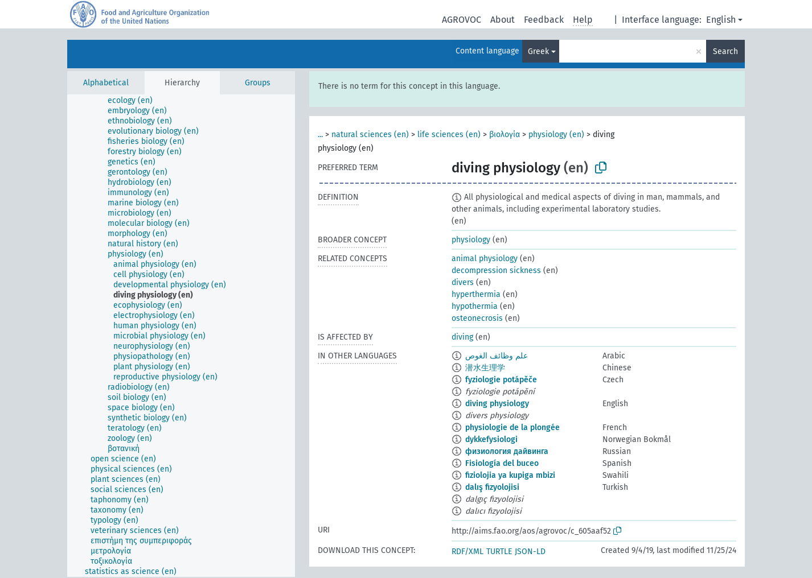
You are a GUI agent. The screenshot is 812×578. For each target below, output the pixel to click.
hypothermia (475, 306)
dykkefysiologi (491, 439)
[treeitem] (135, 101)
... (320, 134)
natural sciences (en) (370, 134)
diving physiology (497, 403)
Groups (257, 83)
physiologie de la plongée (512, 427)
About (502, 19)
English (721, 19)
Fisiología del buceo (502, 463)
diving (462, 337)
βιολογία (504, 134)
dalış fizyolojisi (492, 487)
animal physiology (485, 258)
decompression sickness (496, 270)
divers (463, 282)
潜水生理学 (485, 368)
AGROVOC (461, 19)
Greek (538, 51)
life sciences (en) (449, 134)
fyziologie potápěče (501, 380)
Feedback (544, 19)
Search (725, 51)
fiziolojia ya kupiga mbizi (510, 475)
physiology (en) (556, 134)
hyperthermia (476, 294)
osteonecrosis (477, 318)
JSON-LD (530, 551)
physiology (471, 240)
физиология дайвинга (506, 451)
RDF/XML (467, 551)
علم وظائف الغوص (496, 356)
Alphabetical (106, 83)
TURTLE (499, 551)
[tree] (181, 335)
